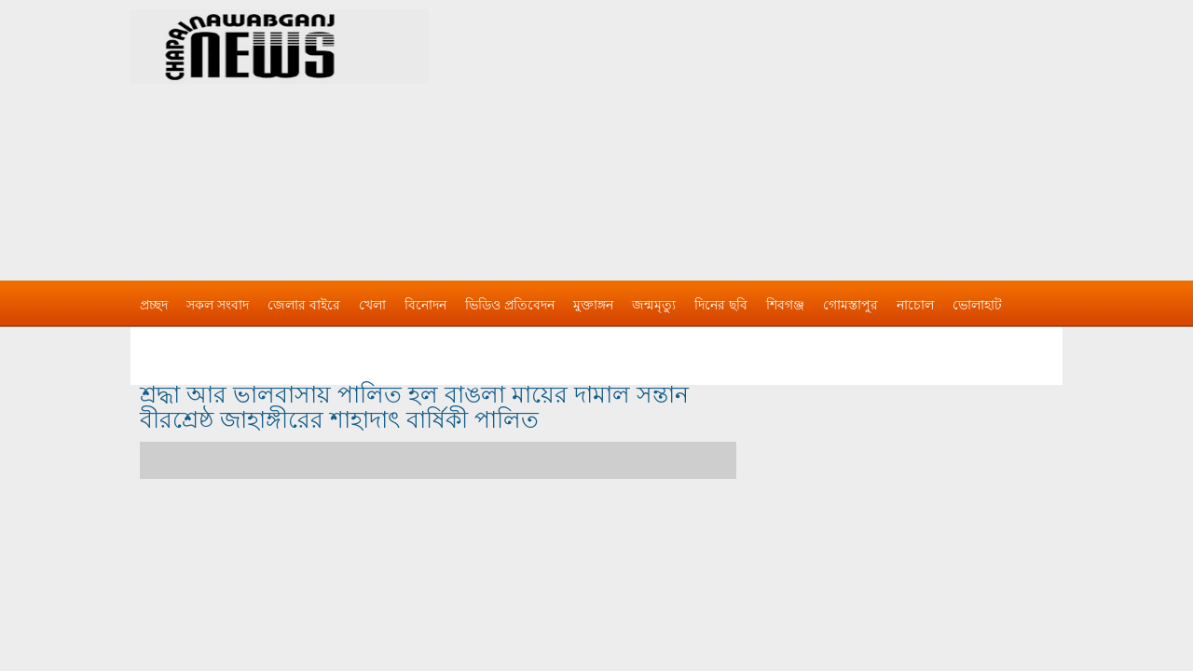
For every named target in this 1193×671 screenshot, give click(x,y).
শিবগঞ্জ (785, 304)
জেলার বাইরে (303, 304)
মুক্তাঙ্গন (593, 304)
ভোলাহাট (977, 304)
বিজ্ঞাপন (162, 342)
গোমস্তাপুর (850, 304)
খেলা (372, 304)
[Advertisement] (792, 130)
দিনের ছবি (720, 304)
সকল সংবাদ (217, 304)
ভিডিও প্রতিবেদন (510, 304)
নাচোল (915, 304)
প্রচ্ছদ (154, 304)
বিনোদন (425, 304)
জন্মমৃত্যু (654, 304)
